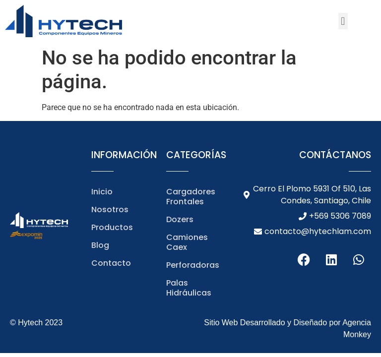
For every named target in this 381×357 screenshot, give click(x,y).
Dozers (179, 219)
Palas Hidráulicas (188, 287)
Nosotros (109, 209)
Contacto (111, 263)
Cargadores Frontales (190, 196)
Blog (100, 245)
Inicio (102, 191)
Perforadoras (192, 265)
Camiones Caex (187, 242)
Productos (112, 227)
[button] (343, 21)
